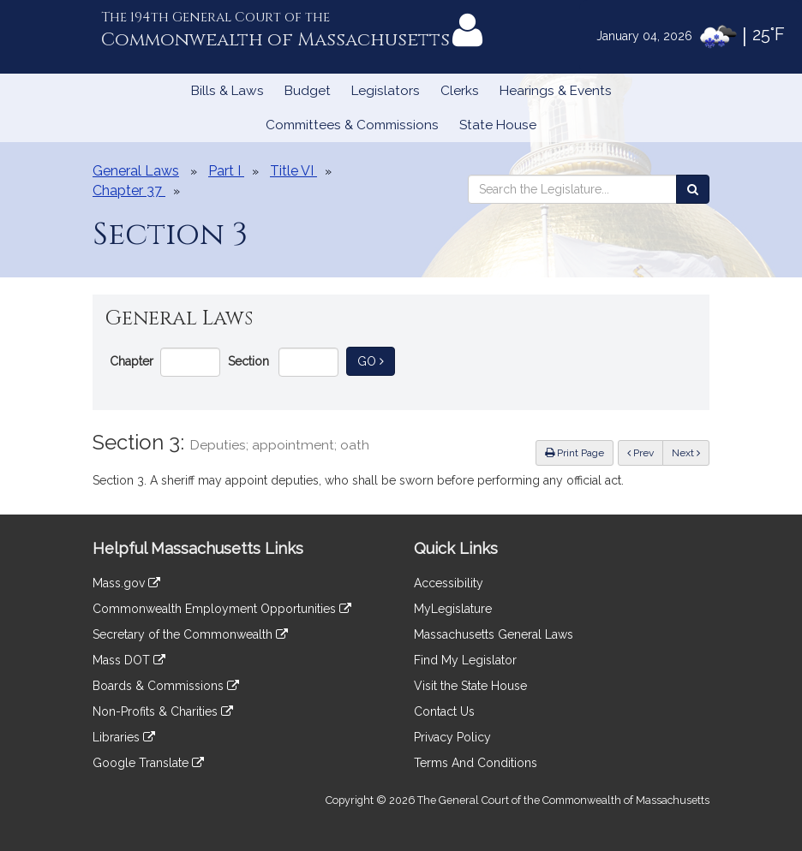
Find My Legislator (465, 660)
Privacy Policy (452, 737)
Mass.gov (126, 583)
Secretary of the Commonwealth (190, 634)
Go (376, 360)
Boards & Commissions (166, 686)
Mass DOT (129, 660)
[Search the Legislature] (692, 189)
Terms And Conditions (475, 763)
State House (497, 125)
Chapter (131, 361)
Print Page (574, 453)
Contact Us (444, 711)
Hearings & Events (556, 90)
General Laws (136, 171)
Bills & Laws (227, 90)
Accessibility (448, 583)
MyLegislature (453, 609)
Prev (645, 451)
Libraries (124, 737)
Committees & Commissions (352, 125)
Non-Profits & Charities (163, 711)
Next (686, 453)
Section (248, 361)
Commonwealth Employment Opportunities (222, 609)
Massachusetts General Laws (493, 634)
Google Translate (148, 763)
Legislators (385, 90)
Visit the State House (470, 686)
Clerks (459, 90)
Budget (307, 90)
